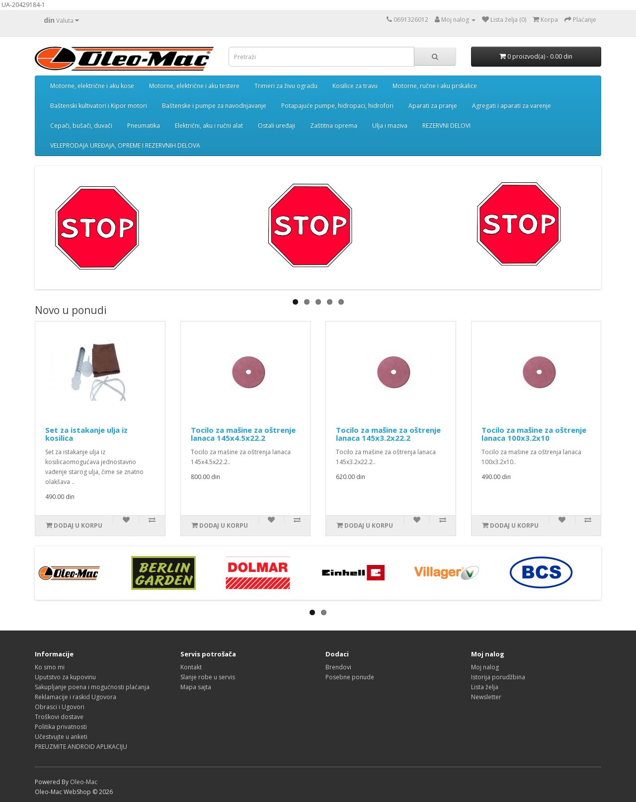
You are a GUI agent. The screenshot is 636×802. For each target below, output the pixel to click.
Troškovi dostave (59, 717)
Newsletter (486, 697)
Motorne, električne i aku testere (194, 85)
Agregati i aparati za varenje (511, 105)
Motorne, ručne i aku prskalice (435, 85)
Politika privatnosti (61, 726)
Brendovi (338, 667)
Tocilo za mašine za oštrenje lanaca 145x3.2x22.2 (388, 434)
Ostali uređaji (276, 125)
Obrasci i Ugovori (59, 707)
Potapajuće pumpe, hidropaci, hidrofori (337, 105)
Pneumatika (143, 125)
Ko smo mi (50, 667)
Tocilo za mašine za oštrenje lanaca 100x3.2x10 (533, 434)
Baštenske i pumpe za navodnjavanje (214, 105)
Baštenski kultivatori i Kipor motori (98, 105)
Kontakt (191, 667)
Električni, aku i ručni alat (209, 125)
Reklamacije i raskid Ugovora (75, 697)
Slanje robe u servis (207, 677)
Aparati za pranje (432, 105)
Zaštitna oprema (333, 125)
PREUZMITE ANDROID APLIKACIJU (81, 746)
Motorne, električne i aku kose (92, 85)
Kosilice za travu (355, 85)
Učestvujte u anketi (61, 736)
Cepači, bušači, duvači (81, 125)
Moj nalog (485, 667)
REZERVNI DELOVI (446, 125)
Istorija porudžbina (498, 677)
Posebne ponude (349, 677)
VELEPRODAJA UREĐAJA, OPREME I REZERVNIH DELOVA (125, 145)
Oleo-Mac (83, 782)
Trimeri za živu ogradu (286, 85)
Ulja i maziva (389, 125)
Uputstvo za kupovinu (65, 677)
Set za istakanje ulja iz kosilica (86, 434)
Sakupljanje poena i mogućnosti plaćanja (92, 687)
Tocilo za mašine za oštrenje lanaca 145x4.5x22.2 (243, 434)
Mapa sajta (195, 687)
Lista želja (484, 687)
